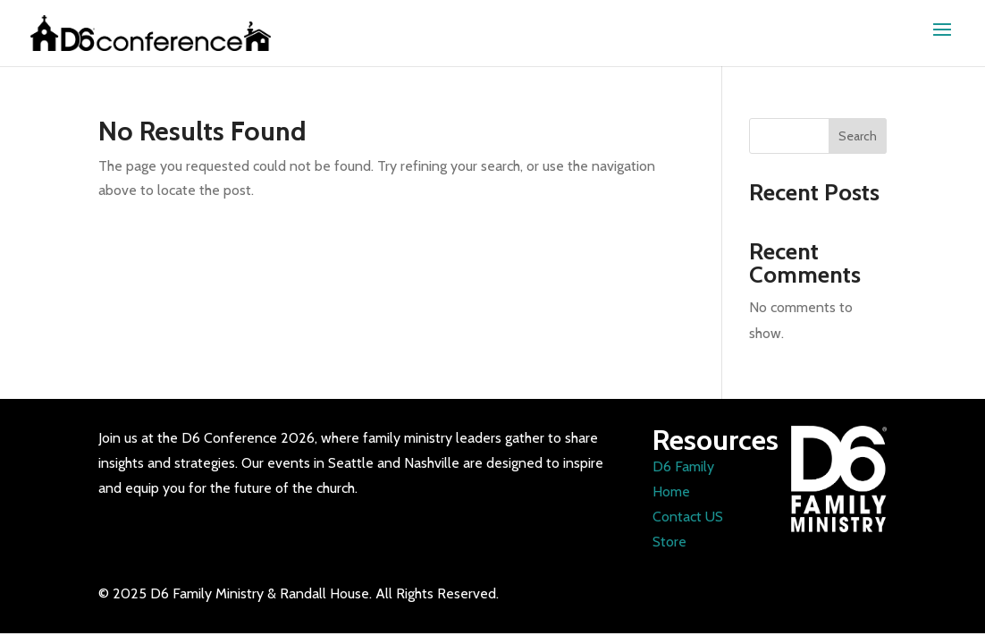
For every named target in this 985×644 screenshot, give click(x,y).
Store (669, 541)
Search (857, 136)
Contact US (687, 516)
